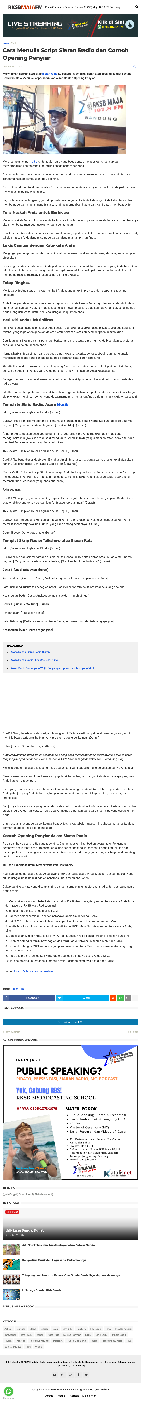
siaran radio (49, 74)
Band (33, 1329)
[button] (4, 7)
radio (34, 161)
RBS (129, 1340)
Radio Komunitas (112, 1340)
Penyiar (20, 1340)
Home (6, 43)
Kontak (74, 1395)
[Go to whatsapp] (8, 1391)
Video (38, 1346)
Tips (21, 988)
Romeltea (103, 1389)
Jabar (40, 1334)
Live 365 (19, 971)
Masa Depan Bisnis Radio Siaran (30, 652)
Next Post (131, 1032)
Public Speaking (76, 1340)
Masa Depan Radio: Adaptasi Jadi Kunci (34, 660)
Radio (14, 43)
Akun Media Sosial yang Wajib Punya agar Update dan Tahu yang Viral (52, 668)
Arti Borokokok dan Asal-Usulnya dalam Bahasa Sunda (58, 1245)
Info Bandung (123, 1329)
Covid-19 (67, 1329)
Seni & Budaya (12, 1346)
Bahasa (21, 1329)
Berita (44, 1329)
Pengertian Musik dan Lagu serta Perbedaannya (54, 1260)
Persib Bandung (39, 1340)
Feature (81, 1329)
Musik (62, 404)
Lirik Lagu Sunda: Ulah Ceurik (41, 1290)
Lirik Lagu (101, 1334)
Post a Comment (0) (70, 1022)
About (49, 1395)
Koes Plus (53, 1334)
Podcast (57, 1340)
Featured (95, 1329)
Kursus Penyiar (72, 1334)
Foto (108, 1329)
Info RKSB (26, 1334)
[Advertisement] (70, 703)
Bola (55, 1329)
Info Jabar (10, 1334)
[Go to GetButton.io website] (8, 1398)
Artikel (8, 1329)
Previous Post (12, 1032)
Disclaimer (89, 1395)
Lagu (88, 1334)
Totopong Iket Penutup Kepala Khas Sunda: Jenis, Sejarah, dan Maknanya (71, 1275)
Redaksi (61, 1395)
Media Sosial (119, 1334)
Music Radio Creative (39, 971)
